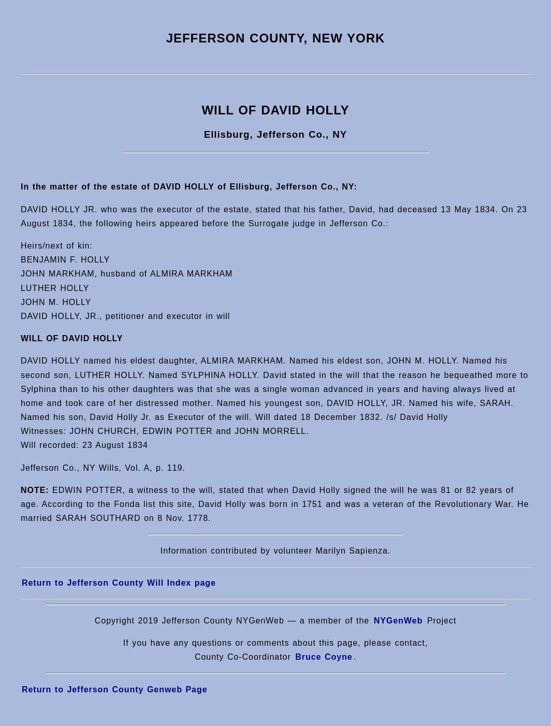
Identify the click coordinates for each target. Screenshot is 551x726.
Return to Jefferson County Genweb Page (115, 689)
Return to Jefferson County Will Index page (119, 582)
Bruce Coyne (323, 656)
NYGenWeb (398, 620)
